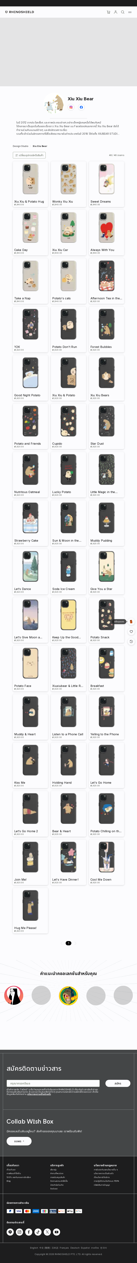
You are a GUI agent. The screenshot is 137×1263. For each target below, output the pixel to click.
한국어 (103, 1247)
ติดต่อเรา (54, 1189)
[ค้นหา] (123, 12)
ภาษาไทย (95, 1247)
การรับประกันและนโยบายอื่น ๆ (106, 1170)
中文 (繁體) (44, 1247)
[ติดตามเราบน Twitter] (47, 1232)
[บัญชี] (115, 12)
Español (85, 1247)
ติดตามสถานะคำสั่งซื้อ (59, 1181)
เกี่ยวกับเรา (11, 1170)
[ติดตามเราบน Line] (10, 1232)
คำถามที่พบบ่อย (56, 1173)
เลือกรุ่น (53, 1170)
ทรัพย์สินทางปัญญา (102, 1185)
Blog (9, 1181)
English (34, 1247)
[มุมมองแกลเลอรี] (131, 621)
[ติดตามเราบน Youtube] (56, 1232)
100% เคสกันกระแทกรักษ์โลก (19, 1177)
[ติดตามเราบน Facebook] (28, 1232)
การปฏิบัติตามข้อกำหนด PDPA (106, 1181)
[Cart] (108, 12)
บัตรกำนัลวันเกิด (57, 1185)
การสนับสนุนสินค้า (57, 1177)
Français (64, 1247)
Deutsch (75, 1247)
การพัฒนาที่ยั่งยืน (14, 1173)
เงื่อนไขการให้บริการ (102, 1177)
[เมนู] (130, 12)
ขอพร (19, 1141)
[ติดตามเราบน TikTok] (38, 1232)
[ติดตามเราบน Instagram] (19, 1232)
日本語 (55, 1247)
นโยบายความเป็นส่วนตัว (39, 1094)
